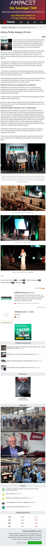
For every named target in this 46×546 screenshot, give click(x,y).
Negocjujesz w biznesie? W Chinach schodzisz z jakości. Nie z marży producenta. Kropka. (26, 347)
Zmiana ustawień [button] (21, 543)
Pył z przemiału (13, 493)
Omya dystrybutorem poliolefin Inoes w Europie (20, 367)
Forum (23, 486)
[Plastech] (8, 22)
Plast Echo (23, 374)
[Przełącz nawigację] (41, 22)
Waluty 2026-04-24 (23, 513)
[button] (28, 22)
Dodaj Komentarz (7, 322)
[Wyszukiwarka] (34, 22)
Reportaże (23, 405)
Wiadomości (12, 27)
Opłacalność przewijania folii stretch (19, 498)
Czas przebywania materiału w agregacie (20, 502)
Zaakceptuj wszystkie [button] (35, 543)
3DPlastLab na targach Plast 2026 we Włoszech (20, 354)
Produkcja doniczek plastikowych (18, 507)
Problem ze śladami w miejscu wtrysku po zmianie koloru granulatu (22, 489)
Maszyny (4, 27)
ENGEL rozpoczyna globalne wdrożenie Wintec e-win (22, 361)
